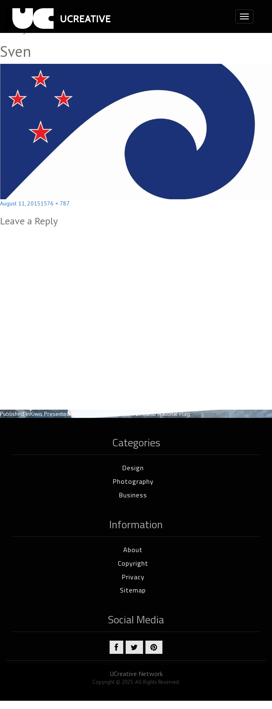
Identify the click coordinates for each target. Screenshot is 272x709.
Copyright (133, 563)
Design (133, 468)
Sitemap (133, 590)
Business (133, 495)
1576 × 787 (55, 203)
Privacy (133, 577)
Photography (133, 481)
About (133, 550)
